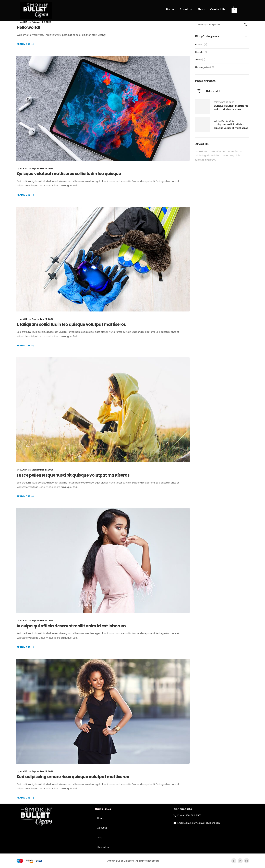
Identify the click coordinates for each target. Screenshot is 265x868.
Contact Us (217, 9)
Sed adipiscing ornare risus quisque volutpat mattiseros (73, 776)
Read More (23, 44)
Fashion (199, 44)
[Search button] (245, 24)
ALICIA (23, 22)
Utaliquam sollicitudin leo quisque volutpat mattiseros (71, 324)
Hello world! (28, 27)
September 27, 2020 (43, 168)
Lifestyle (199, 52)
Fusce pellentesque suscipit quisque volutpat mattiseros (73, 475)
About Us (186, 9)
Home (170, 9)
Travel (198, 59)
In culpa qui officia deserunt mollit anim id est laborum (71, 626)
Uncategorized (203, 67)
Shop (201, 9)
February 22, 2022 (41, 22)
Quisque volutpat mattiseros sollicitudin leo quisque (69, 173)
